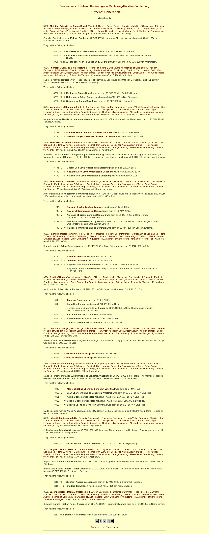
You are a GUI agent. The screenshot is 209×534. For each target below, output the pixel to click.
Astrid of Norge (58, 277)
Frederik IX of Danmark (87, 107)
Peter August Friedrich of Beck (81, 31)
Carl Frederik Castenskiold (87, 418)
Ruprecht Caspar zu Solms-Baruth (67, 68)
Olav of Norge (77, 234)
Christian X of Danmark (112, 107)
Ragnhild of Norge (59, 234)
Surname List (97, 527)
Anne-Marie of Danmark (62, 181)
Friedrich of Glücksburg (80, 28)
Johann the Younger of (81, 33)
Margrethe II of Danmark (62, 107)
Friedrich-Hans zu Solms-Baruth (104, 26)
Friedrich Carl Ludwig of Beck (141, 28)
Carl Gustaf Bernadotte (85, 363)
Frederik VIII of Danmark (138, 107)
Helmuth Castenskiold (61, 418)
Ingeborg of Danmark (108, 363)
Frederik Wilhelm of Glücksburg (109, 28)
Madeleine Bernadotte (61, 363)
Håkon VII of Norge (94, 234)
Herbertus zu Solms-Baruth (100, 68)
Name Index (112, 527)
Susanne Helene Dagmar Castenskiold (70, 492)
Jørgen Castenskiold (101, 492)
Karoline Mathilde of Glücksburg (137, 26)
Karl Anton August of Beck (130, 109)
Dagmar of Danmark (112, 418)
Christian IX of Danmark (143, 234)
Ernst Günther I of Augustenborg (148, 31)
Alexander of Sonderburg (55, 33)
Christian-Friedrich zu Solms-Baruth (68, 26)
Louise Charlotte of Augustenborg (114, 31)
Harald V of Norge (59, 328)
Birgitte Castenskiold (61, 449)
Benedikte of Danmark (61, 142)
